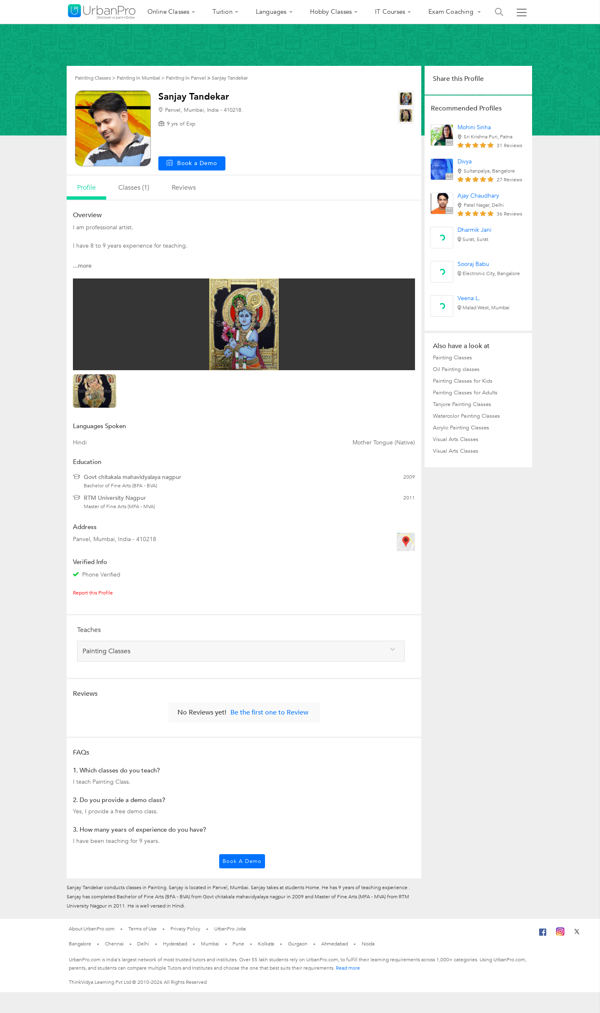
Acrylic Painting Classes (461, 427)
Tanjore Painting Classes (462, 404)
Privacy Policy (185, 928)
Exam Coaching (451, 12)
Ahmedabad (334, 943)
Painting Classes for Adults (465, 392)
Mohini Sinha (474, 127)
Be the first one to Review (269, 712)
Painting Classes (452, 357)
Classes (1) (133, 187)
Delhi (143, 943)
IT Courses (390, 12)
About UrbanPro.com (92, 928)
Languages (271, 12)
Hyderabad (175, 943)
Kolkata (266, 943)
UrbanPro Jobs (230, 928)
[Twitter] (576, 934)
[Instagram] (560, 934)
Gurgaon (297, 943)
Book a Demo (242, 861)
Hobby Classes (331, 12)
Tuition (222, 12)
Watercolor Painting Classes (466, 416)
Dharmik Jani (474, 230)
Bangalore (80, 943)
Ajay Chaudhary (478, 196)
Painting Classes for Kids (462, 381)
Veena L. (469, 298)
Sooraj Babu (473, 264)
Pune (238, 943)
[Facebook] (543, 935)
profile (86, 187)
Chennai (114, 943)
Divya (465, 161)
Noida (368, 943)
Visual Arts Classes (455, 439)
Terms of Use (142, 928)
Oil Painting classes (456, 369)
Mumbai (210, 943)
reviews (184, 187)
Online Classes (169, 12)
